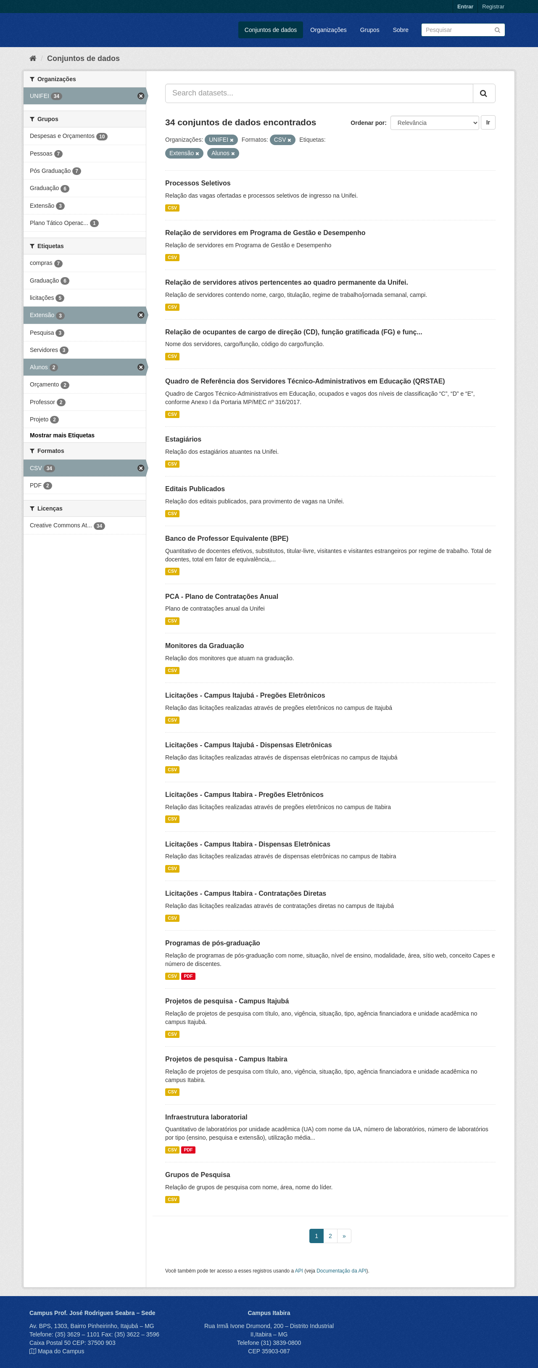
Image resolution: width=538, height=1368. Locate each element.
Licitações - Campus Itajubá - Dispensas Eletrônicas (248, 745)
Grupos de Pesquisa (197, 1174)
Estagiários (183, 439)
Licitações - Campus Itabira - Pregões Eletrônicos (244, 794)
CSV (172, 207)
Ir (488, 122)
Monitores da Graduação (204, 645)
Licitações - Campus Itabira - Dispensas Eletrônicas (247, 844)
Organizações (328, 29)
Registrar (493, 6)
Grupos (370, 29)
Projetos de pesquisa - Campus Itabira (226, 1059)
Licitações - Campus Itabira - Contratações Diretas (245, 893)
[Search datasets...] (319, 93)
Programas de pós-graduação (212, 943)
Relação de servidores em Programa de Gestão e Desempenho (265, 232)
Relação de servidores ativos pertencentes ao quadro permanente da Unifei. (286, 282)
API (299, 1271)
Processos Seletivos (198, 183)
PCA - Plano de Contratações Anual (221, 596)
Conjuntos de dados (271, 29)
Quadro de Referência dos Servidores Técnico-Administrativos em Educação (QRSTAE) (305, 381)
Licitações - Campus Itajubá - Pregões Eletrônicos (245, 695)
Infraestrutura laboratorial (206, 1117)
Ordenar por (368, 122)
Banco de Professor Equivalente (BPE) (226, 538)
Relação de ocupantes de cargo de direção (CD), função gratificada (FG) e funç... (293, 332)
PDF (188, 976)
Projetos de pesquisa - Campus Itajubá (227, 1001)
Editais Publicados (195, 488)
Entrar (465, 6)
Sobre (401, 29)
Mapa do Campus (61, 1351)
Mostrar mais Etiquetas (62, 435)
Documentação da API (341, 1271)
